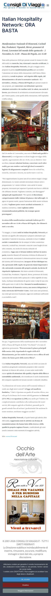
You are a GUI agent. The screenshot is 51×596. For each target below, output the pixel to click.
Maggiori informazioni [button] (25, 591)
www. (8, 436)
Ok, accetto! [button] (25, 580)
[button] (48, 5)
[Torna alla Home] (24, 5)
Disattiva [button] (25, 585)
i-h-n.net (13, 436)
